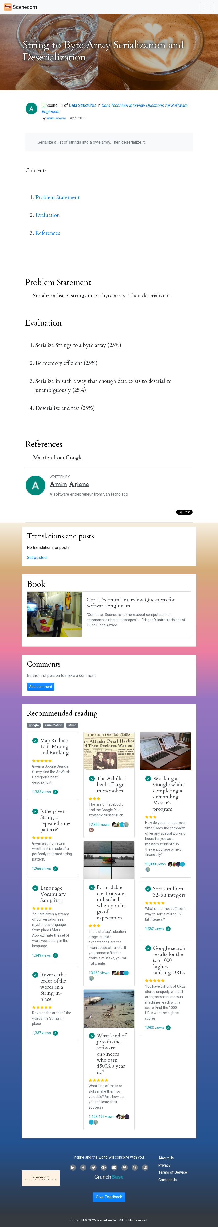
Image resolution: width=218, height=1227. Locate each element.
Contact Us (167, 1180)
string (72, 725)
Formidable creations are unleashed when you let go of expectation (111, 902)
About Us (166, 1158)
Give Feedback (109, 1197)
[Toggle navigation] (207, 7)
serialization (53, 725)
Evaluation (47, 215)
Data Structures (82, 105)
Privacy (164, 1165)
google (34, 725)
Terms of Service (172, 1172)
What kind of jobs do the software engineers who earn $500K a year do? (111, 1054)
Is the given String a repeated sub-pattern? (55, 820)
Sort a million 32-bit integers (169, 891)
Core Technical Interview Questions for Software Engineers (131, 602)
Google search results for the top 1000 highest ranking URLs (169, 960)
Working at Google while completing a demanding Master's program (168, 793)
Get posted (37, 557)
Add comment (40, 687)
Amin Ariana (56, 118)
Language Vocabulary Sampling (53, 894)
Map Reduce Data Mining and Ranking (54, 746)
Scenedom (20, 7)
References (47, 233)
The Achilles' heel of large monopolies (111, 784)
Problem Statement (57, 197)
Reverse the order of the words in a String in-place (53, 987)
